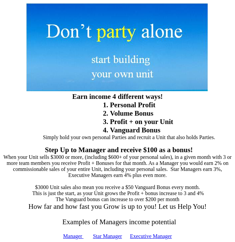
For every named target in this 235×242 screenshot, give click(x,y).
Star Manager (107, 236)
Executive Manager (151, 236)
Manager (73, 236)
